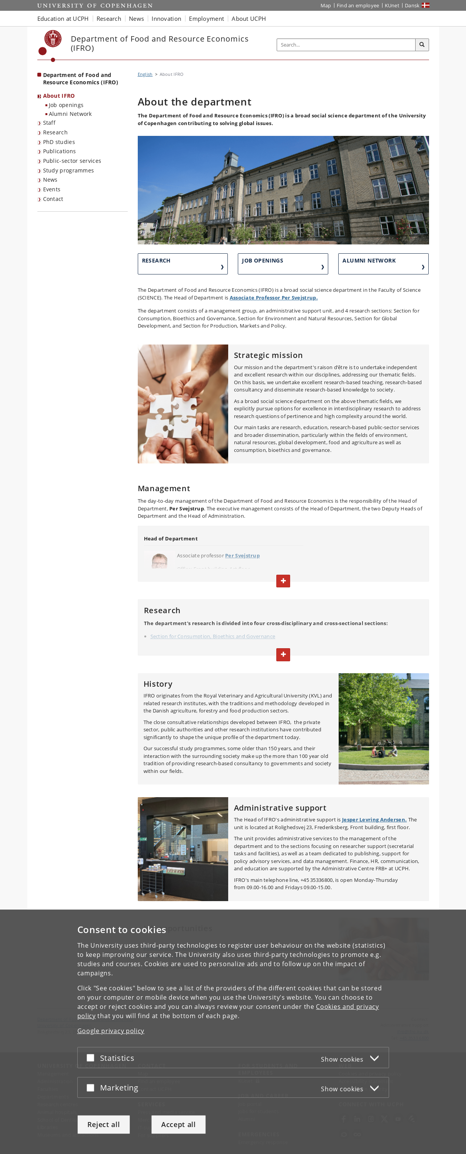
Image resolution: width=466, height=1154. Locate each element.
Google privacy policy (111, 1031)
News (50, 179)
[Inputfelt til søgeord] (346, 44)
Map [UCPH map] (326, 5)
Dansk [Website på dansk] (412, 5)
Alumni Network (70, 113)
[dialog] (233, 1032)
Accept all (178, 1124)
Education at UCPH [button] (63, 18)
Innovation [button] (166, 18)
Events (52, 189)
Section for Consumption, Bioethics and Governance (213, 636)
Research (55, 132)
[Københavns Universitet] (50, 46)
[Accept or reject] (92, 1057)
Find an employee (358, 5)
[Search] (422, 45)
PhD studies (59, 142)
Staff (49, 122)
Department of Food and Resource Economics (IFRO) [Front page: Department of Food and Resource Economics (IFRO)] (81, 78)
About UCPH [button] (249, 18)
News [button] (136, 18)
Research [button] (109, 18)
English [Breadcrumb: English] (145, 74)
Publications (59, 151)
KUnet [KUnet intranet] (392, 5)
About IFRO (59, 95)
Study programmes (68, 170)
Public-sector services (72, 160)
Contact (53, 198)
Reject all (103, 1124)
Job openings (66, 105)
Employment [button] (206, 18)
